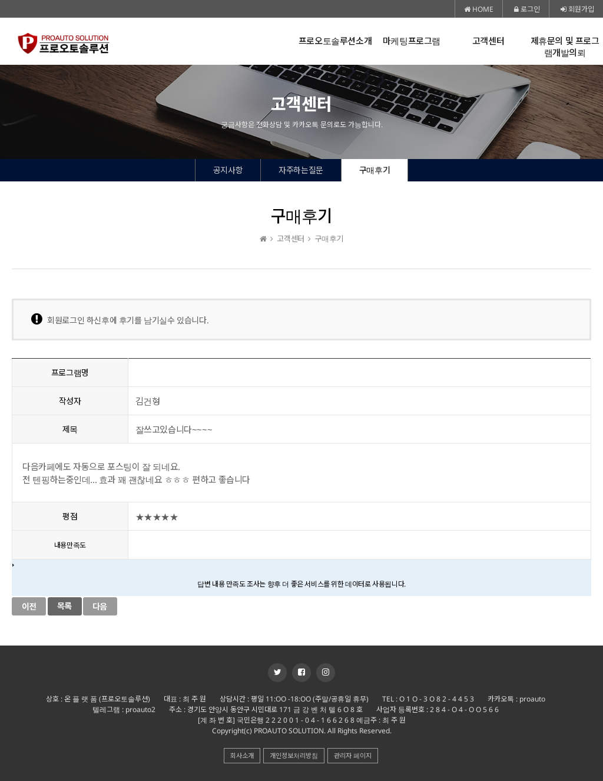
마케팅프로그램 (411, 41)
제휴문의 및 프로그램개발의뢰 (565, 46)
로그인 (527, 9)
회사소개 (242, 755)
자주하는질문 (301, 170)
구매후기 (374, 170)
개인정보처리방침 (294, 755)
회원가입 (577, 9)
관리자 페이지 (353, 755)
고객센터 (488, 41)
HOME (478, 9)
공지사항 (228, 170)
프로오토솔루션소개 (335, 41)
